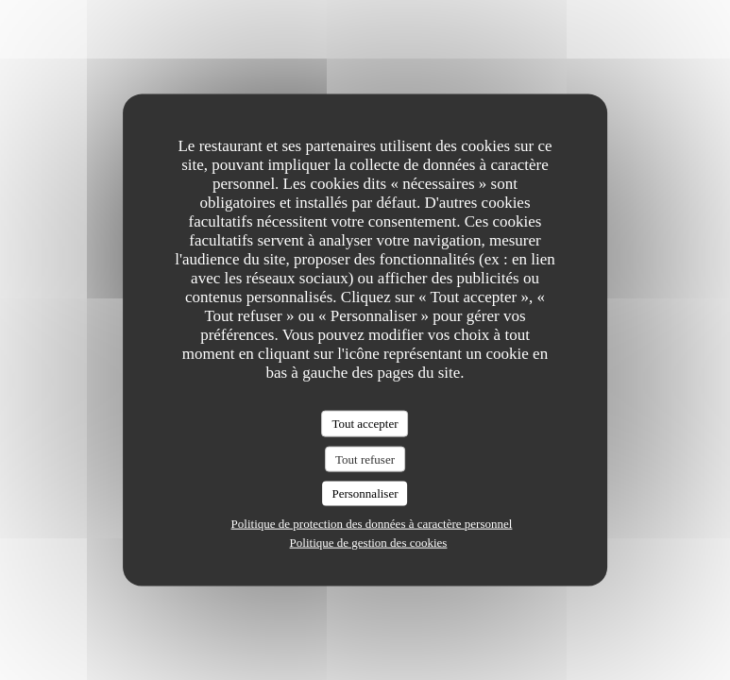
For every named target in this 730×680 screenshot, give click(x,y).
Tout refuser (365, 458)
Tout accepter (364, 423)
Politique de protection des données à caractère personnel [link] (372, 523)
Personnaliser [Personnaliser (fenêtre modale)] (364, 493)
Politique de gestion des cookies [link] (369, 542)
